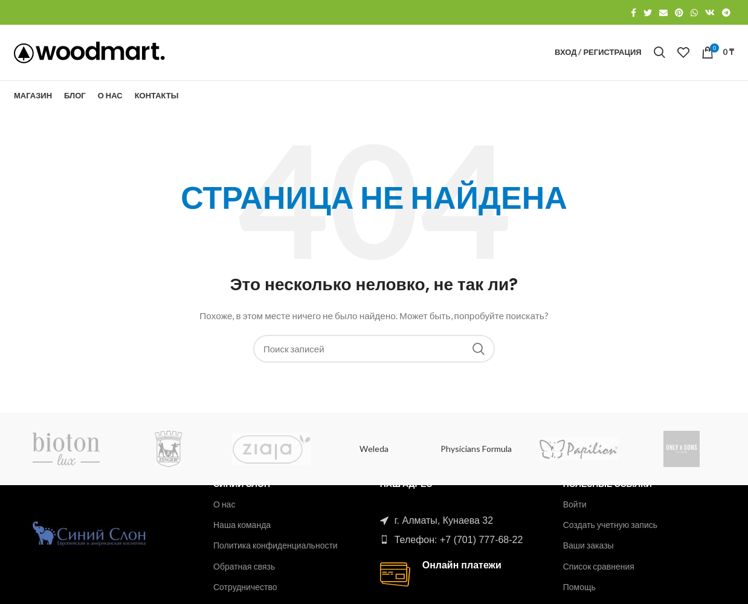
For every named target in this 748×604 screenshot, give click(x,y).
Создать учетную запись (610, 525)
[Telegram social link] (726, 13)
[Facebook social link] (633, 13)
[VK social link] (709, 13)
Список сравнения (598, 566)
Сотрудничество (245, 587)
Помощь (579, 587)
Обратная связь (244, 566)
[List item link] (462, 540)
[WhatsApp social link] (694, 13)
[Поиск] (659, 57)
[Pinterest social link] (679, 13)
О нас (224, 504)
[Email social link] (663, 13)
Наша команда (242, 525)
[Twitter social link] (648, 13)
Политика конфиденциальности (275, 545)
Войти (575, 504)
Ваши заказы (588, 545)
